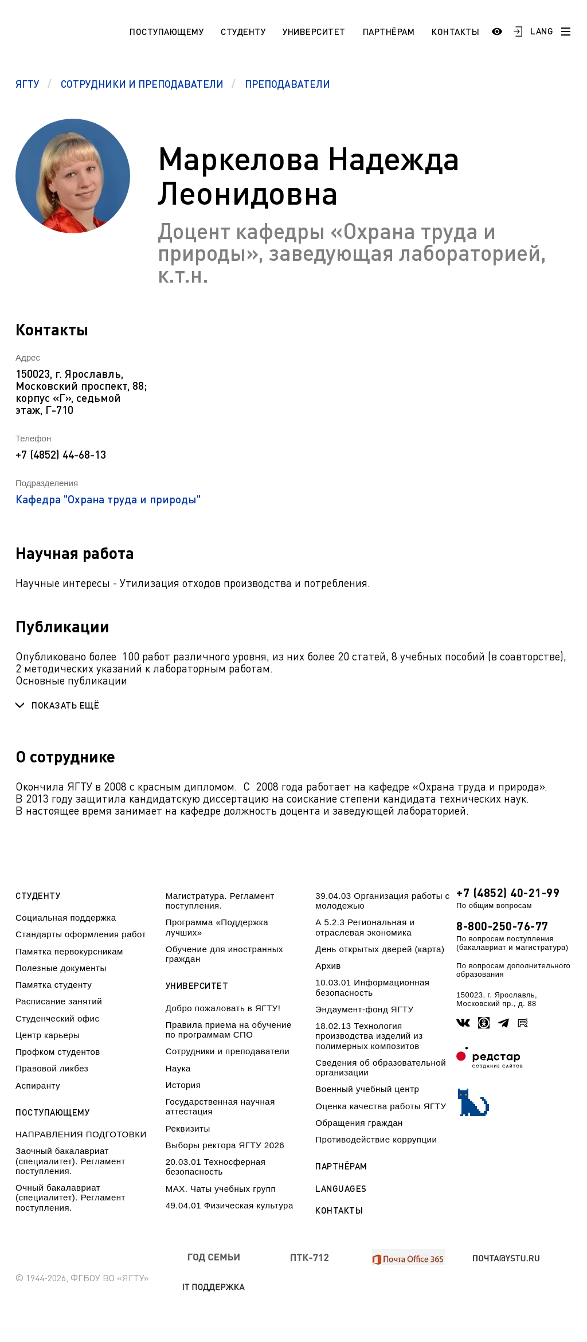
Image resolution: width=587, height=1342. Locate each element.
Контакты (455, 31)
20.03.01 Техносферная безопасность (216, 1166)
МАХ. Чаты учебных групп (221, 1189)
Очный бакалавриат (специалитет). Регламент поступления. (70, 1197)
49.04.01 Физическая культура (230, 1205)
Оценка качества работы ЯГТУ (380, 1106)
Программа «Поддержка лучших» (217, 927)
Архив (328, 966)
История (183, 1085)
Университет (314, 31)
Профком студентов (57, 1052)
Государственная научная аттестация (220, 1106)
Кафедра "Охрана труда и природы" (108, 499)
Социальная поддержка (65, 917)
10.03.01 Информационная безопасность (372, 987)
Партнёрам (389, 31)
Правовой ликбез (51, 1068)
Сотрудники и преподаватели (228, 1051)
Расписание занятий (58, 1001)
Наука (178, 1068)
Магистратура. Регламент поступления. (220, 900)
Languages (341, 1189)
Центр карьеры (47, 1035)
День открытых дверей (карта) (379, 949)
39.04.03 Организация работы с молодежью (382, 900)
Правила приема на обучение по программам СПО (229, 1029)
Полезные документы (61, 968)
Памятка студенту (53, 984)
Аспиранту (37, 1085)
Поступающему (167, 31)
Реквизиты (188, 1128)
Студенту (243, 31)
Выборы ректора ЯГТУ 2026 (225, 1145)
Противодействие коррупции (376, 1139)
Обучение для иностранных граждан (224, 954)
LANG (541, 31)
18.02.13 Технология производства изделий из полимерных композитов (368, 1036)
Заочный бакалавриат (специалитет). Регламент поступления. (70, 1161)
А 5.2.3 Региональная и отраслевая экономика (364, 927)
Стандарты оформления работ (80, 934)
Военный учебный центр (367, 1089)
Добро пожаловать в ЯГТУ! (223, 1008)
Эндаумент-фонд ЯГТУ (364, 1009)
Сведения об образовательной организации (380, 1067)
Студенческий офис (57, 1018)
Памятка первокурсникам (69, 951)
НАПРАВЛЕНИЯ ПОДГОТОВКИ (81, 1134)
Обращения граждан (358, 1123)
